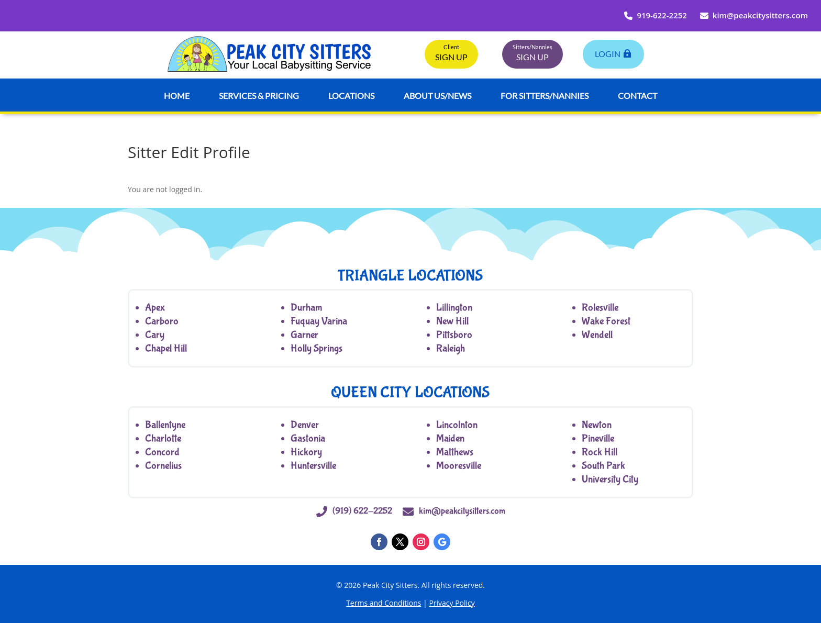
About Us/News (437, 96)
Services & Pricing (259, 96)
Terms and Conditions (383, 603)
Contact (637, 96)
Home (177, 96)
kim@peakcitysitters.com (754, 15)
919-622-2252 (655, 15)
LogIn (607, 54)
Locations (351, 96)
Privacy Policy (451, 603)
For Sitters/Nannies (545, 96)
